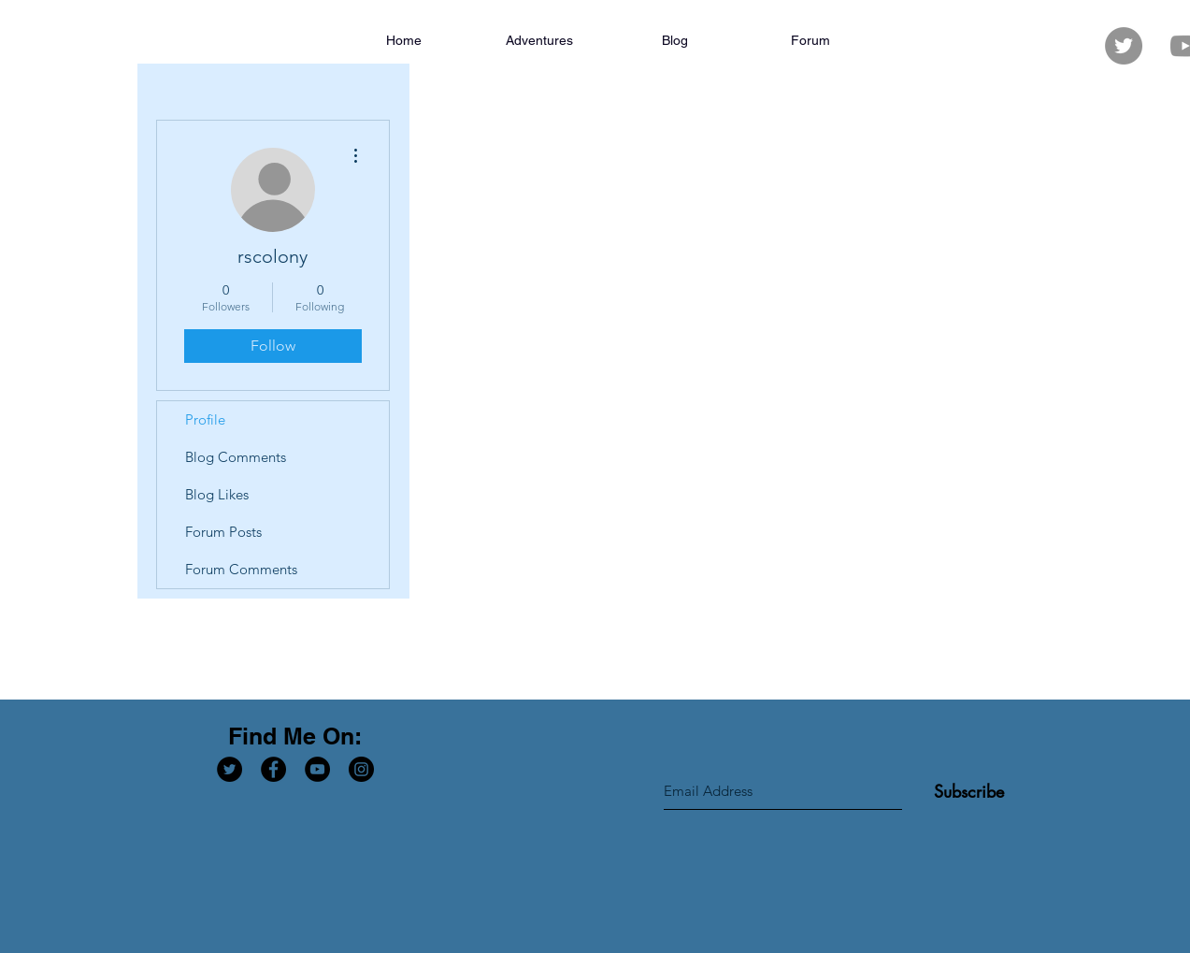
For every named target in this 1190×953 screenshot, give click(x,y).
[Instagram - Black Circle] (361, 769)
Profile (205, 419)
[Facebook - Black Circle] (273, 769)
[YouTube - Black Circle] (317, 769)
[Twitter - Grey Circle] (1123, 46)
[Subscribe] (968, 791)
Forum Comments (241, 569)
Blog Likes (217, 494)
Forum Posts (223, 532)
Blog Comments (235, 457)
